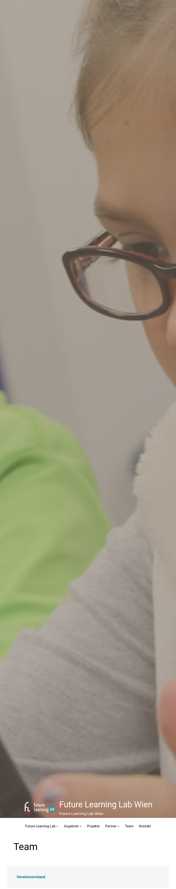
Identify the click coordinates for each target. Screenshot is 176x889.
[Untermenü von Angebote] (81, 826)
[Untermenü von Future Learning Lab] (57, 826)
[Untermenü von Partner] (118, 826)
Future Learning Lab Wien (106, 804)
